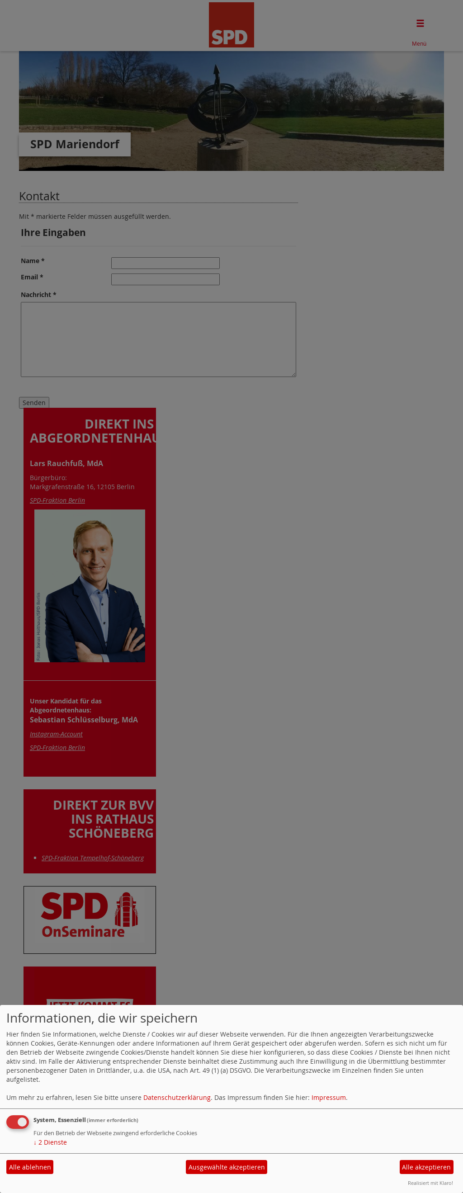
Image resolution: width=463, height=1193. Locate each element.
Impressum (329, 1097)
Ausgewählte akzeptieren (227, 1167)
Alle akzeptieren (426, 1167)
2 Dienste (50, 1142)
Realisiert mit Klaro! (430, 1182)
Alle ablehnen (30, 1167)
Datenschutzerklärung (177, 1097)
